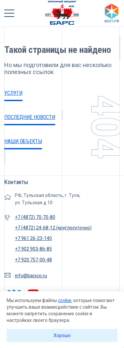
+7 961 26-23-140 (33, 238)
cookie (64, 300)
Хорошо (62, 335)
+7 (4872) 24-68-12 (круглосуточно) (53, 227)
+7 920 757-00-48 (33, 259)
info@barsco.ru (31, 275)
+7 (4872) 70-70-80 (35, 217)
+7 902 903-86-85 (33, 248)
